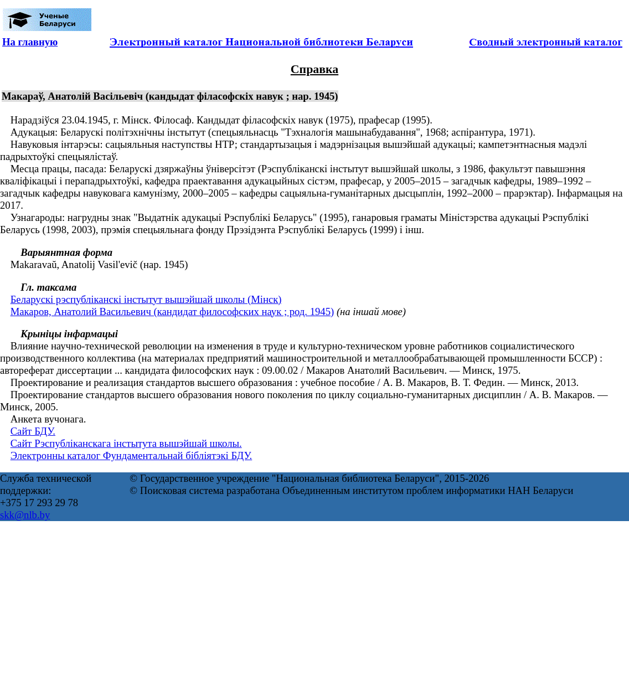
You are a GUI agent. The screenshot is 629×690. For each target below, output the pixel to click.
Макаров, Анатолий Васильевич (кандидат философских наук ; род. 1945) (172, 311)
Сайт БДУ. (33, 431)
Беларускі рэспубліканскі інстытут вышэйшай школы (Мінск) (146, 299)
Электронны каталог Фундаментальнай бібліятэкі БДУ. (131, 455)
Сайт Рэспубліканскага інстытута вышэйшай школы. (126, 443)
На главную (30, 42)
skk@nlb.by (25, 515)
